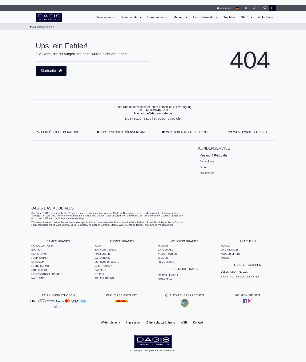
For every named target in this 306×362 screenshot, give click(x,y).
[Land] (236, 8)
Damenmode (129, 17)
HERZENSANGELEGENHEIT (47, 274)
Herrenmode (156, 17)
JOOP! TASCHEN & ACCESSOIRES (240, 276)
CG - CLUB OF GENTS (106, 262)
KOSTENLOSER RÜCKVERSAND (123, 132)
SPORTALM (37, 262)
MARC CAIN (38, 278)
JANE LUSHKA (39, 270)
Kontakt (198, 322)
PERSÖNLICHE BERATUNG (60, 132)
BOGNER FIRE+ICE (105, 249)
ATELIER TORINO (104, 278)
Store (203, 167)
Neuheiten (104, 17)
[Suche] (254, 8)
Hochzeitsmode (203, 17)
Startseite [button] (51, 71)
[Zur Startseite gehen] (42, 26)
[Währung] (245, 8)
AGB (184, 322)
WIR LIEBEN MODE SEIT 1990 (187, 132)
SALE (245, 17)
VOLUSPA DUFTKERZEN (234, 272)
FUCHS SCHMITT (41, 266)
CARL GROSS (102, 258)
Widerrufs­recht (110, 322)
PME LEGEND (102, 254)
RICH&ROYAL (39, 254)
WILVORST (164, 245)
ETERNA (99, 274)
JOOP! (98, 245)
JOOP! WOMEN (39, 258)
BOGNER (36, 249)
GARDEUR (100, 270)
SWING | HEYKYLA (168, 275)
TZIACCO (163, 258)
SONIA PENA (165, 279)
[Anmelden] (223, 8)
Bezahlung (207, 161)
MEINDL (225, 245)
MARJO (225, 258)
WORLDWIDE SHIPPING (250, 132)
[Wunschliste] (263, 8)
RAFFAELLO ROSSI (42, 245)
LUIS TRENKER (103, 266)
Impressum (133, 322)
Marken (179, 17)
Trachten (229, 17)
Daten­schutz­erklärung (160, 322)
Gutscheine (265, 17)
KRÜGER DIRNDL (230, 254)
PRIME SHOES (166, 262)
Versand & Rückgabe (214, 155)
